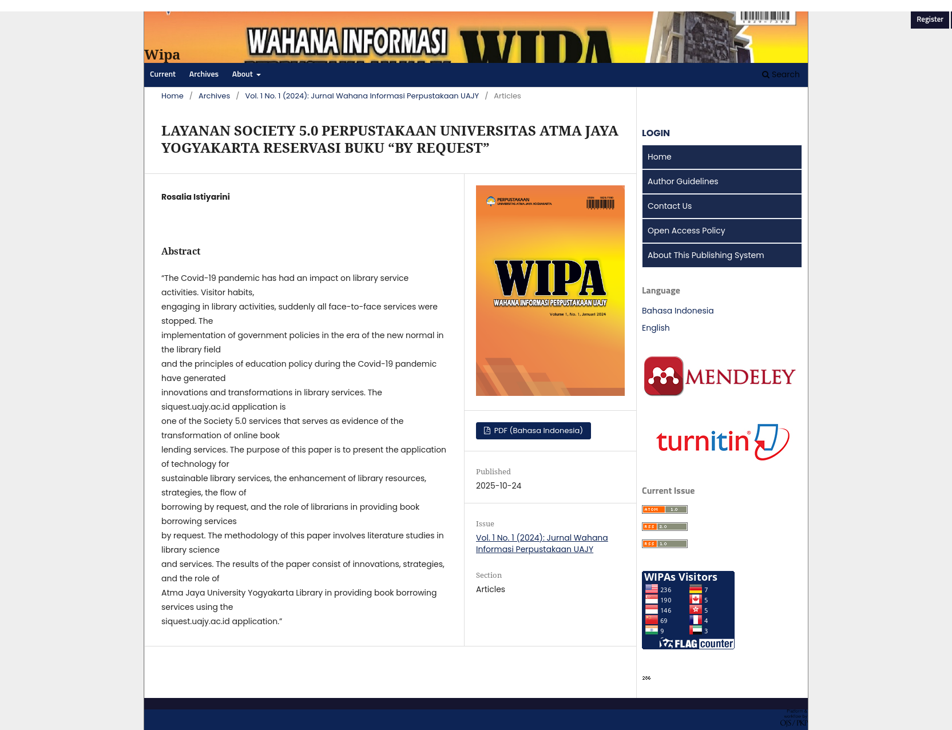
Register (930, 19)
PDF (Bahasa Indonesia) (537, 430)
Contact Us (670, 206)
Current (163, 74)
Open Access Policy (686, 230)
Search (781, 74)
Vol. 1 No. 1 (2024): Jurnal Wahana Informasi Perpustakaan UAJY (362, 95)
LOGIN (656, 133)
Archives (204, 74)
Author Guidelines (683, 181)
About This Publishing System (706, 255)
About (243, 74)
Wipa (162, 54)
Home (172, 95)
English (656, 328)
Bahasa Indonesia (678, 310)
